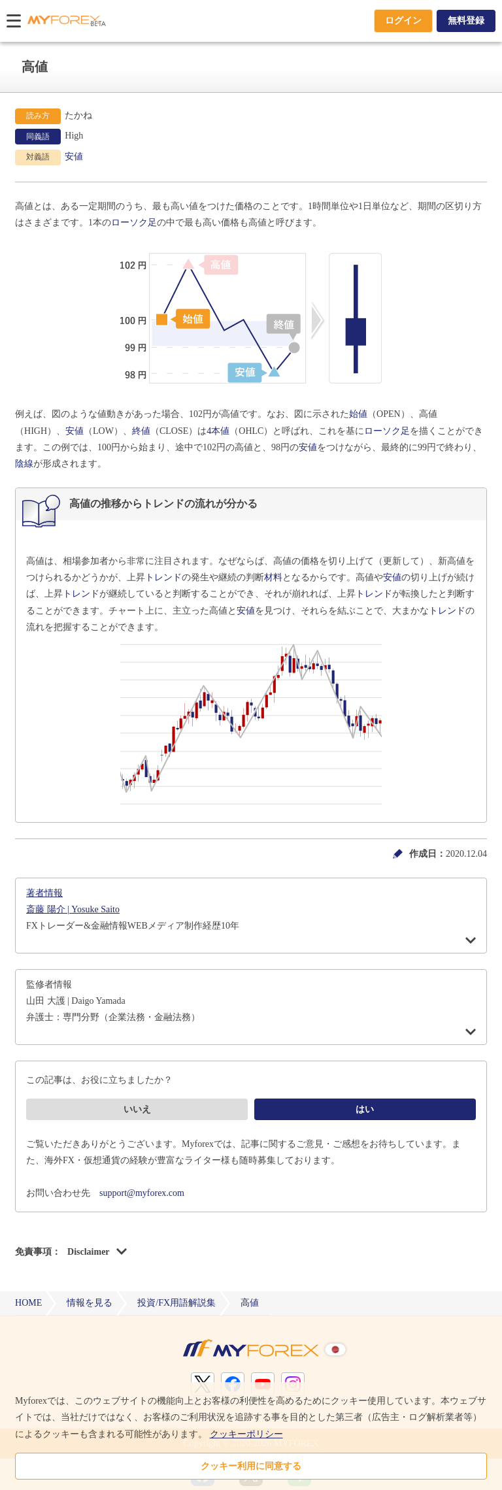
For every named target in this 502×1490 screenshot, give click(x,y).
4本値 (218, 431)
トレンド (163, 577)
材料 (273, 577)
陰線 (24, 464)
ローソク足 (134, 222)
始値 (358, 414)
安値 (74, 156)
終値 (141, 431)
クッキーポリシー (246, 1434)
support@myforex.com (141, 1193)
